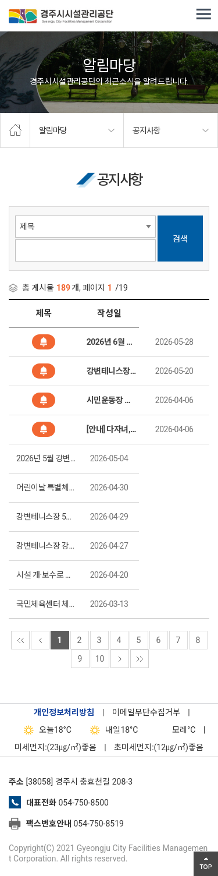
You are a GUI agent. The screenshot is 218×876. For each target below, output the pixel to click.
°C (173, 729)
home (15, 130)
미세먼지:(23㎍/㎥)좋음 (56, 747)
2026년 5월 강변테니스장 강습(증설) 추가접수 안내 (46, 458)
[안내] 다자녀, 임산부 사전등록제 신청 (112, 429)
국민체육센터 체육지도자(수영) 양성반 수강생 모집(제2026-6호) (46, 604)
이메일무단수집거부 (146, 712)
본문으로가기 (26, 0)
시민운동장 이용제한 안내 (112, 400)
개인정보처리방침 (64, 712)
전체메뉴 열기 (203, 14)
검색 (180, 238)
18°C (45, 729)
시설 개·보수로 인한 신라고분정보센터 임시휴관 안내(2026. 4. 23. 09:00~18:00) (46, 575)
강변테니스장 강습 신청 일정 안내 (112, 371)
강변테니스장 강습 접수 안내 (46, 545)
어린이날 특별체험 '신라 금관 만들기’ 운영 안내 (46, 487)
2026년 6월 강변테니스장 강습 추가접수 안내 (112, 342)
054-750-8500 (83, 802)
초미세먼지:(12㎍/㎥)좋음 (158, 747)
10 (100, 658)
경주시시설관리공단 (61, 17)
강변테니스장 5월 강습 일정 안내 (46, 516)
